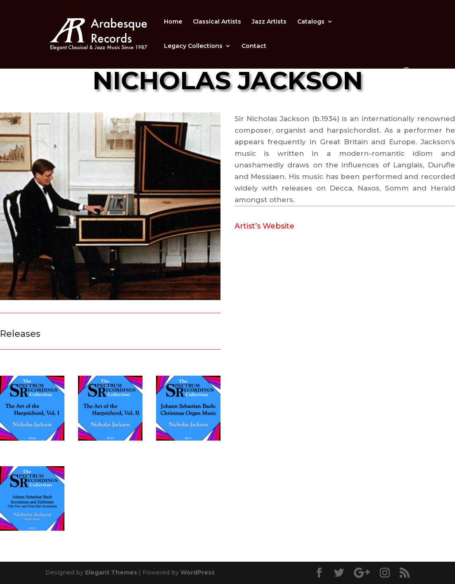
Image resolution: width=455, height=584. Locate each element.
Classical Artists (217, 22)
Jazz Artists (269, 22)
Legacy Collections (193, 46)
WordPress (197, 572)
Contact (254, 46)
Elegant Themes (111, 572)
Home (173, 22)
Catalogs (311, 22)
